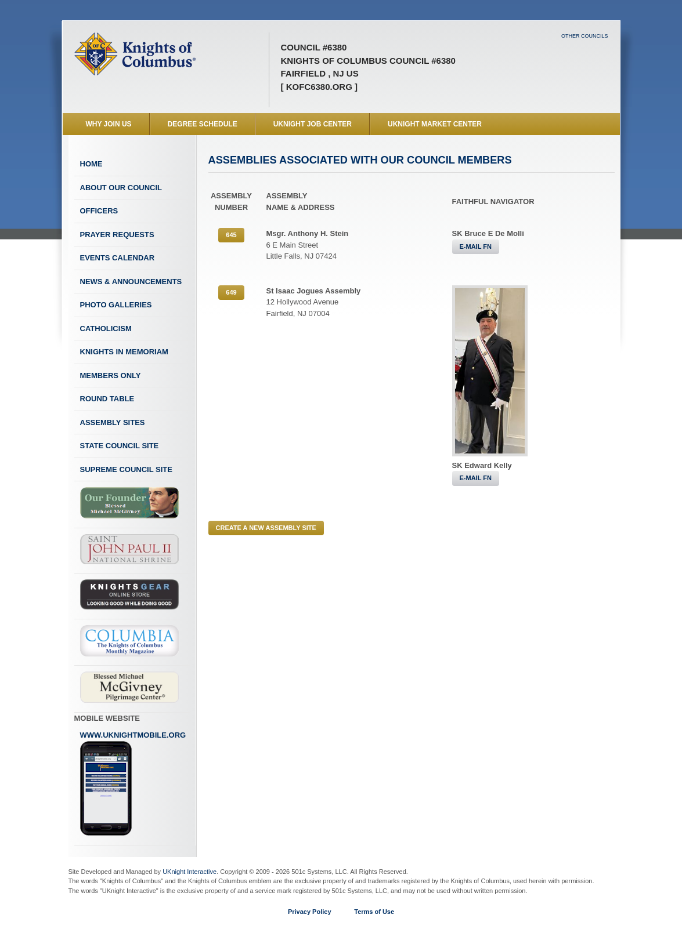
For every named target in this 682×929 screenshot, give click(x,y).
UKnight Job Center (312, 124)
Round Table (107, 398)
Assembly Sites (112, 422)
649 (231, 292)
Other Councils (584, 36)
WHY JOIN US (109, 124)
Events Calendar (117, 257)
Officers (99, 210)
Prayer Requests (117, 234)
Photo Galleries (116, 304)
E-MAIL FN (476, 246)
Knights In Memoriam (124, 351)
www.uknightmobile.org (133, 783)
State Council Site (119, 445)
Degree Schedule (202, 124)
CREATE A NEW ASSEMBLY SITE (266, 527)
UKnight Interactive (189, 871)
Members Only (110, 375)
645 (231, 234)
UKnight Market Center (435, 124)
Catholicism (106, 328)
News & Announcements (131, 281)
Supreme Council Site (126, 469)
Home (91, 163)
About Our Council (121, 187)
